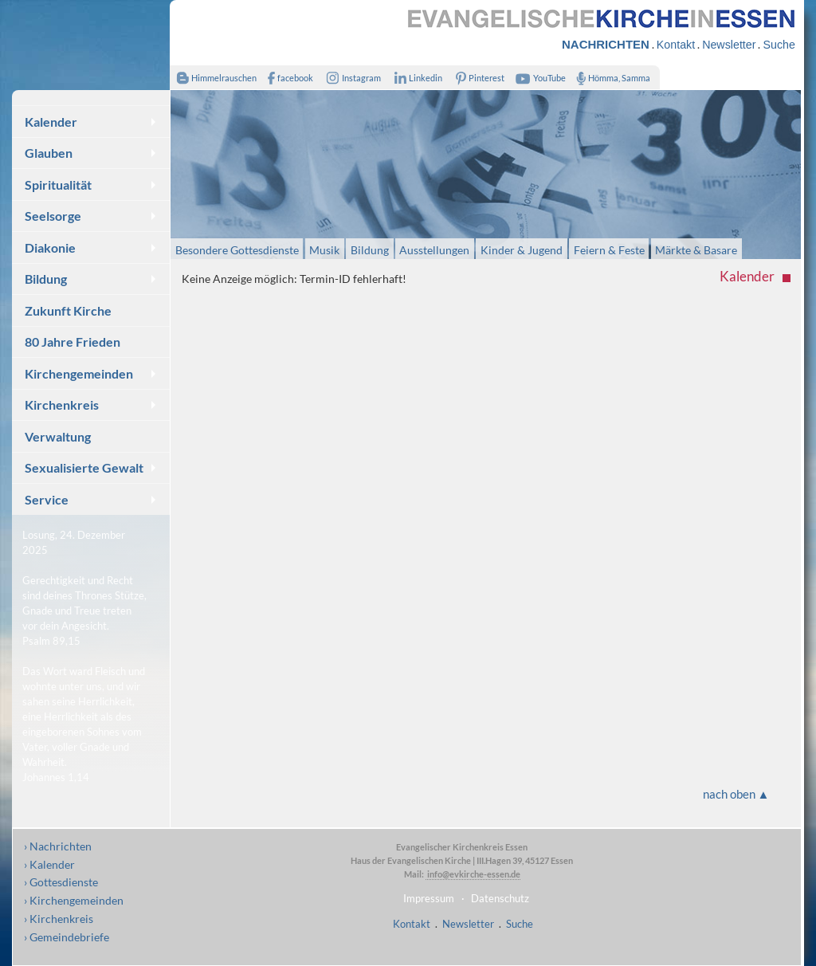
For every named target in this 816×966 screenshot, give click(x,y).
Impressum (428, 898)
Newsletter (728, 44)
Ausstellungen (434, 249)
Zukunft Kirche (68, 310)
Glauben (49, 152)
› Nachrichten (58, 846)
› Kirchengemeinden (74, 900)
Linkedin (414, 78)
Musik (324, 249)
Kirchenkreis (62, 404)
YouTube (539, 78)
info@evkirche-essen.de (473, 874)
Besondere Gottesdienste (237, 249)
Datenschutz (500, 898)
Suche (778, 44)
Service (47, 499)
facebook (287, 78)
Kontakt (676, 44)
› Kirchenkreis (58, 918)
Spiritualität (58, 184)
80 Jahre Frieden (72, 341)
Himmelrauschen (213, 78)
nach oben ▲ (736, 794)
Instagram (350, 78)
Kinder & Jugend (522, 249)
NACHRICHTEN (605, 44)
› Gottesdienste (61, 882)
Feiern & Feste (609, 249)
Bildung (46, 278)
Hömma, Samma (610, 78)
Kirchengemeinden (79, 373)
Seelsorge (53, 215)
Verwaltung (58, 436)
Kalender (51, 121)
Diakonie (50, 247)
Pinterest (477, 78)
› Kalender (49, 864)
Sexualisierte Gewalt (84, 467)
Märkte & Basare (696, 249)
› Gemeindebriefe (66, 937)
